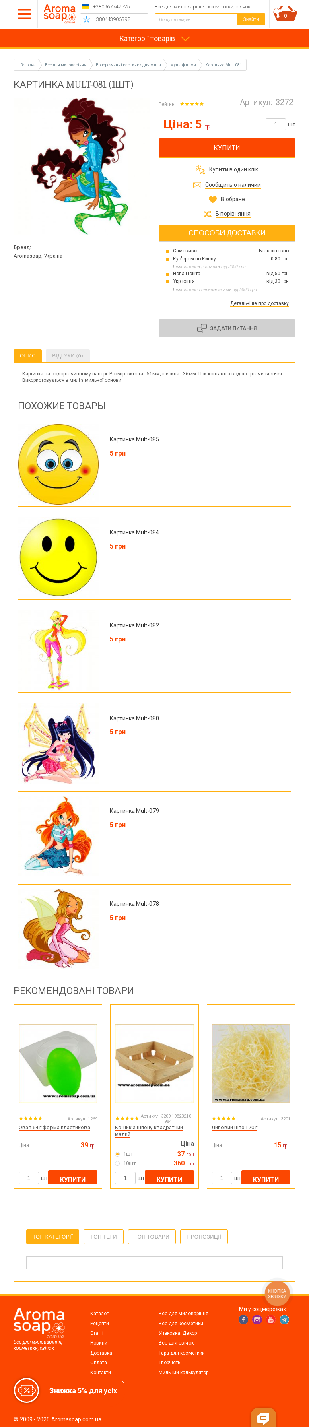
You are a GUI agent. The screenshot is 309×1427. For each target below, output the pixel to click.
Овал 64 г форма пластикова (54, 1127)
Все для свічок (176, 1343)
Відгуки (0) (67, 356)
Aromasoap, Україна (38, 256)
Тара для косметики (182, 1353)
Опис (28, 356)
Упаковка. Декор (178, 1333)
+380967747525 (111, 6)
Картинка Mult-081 (223, 65)
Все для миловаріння (183, 1313)
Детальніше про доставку (259, 303)
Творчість (169, 1362)
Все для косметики (181, 1323)
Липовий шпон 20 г (235, 1127)
